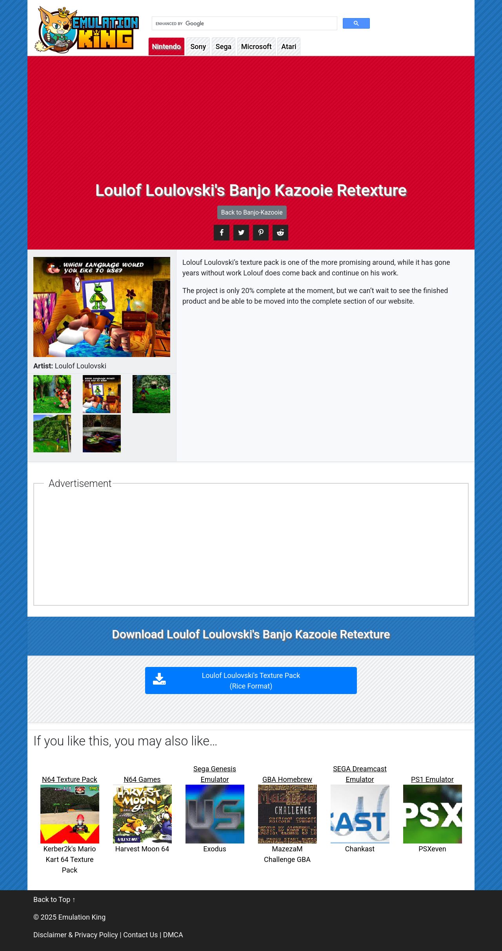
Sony (198, 46)
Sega (223, 46)
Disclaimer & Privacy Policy (75, 935)
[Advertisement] (251, 122)
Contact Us (140, 935)
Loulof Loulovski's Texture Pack (251, 680)
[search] (244, 23)
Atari (288, 46)
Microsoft (256, 46)
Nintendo (166, 46)
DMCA (173, 935)
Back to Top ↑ (54, 899)
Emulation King (82, 917)
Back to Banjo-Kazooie (252, 212)
